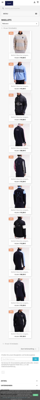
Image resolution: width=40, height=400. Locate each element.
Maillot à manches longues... (20, 55)
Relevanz (20, 24)
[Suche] (20, 8)
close (35, 395)
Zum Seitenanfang (29, 349)
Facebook (3, 372)
